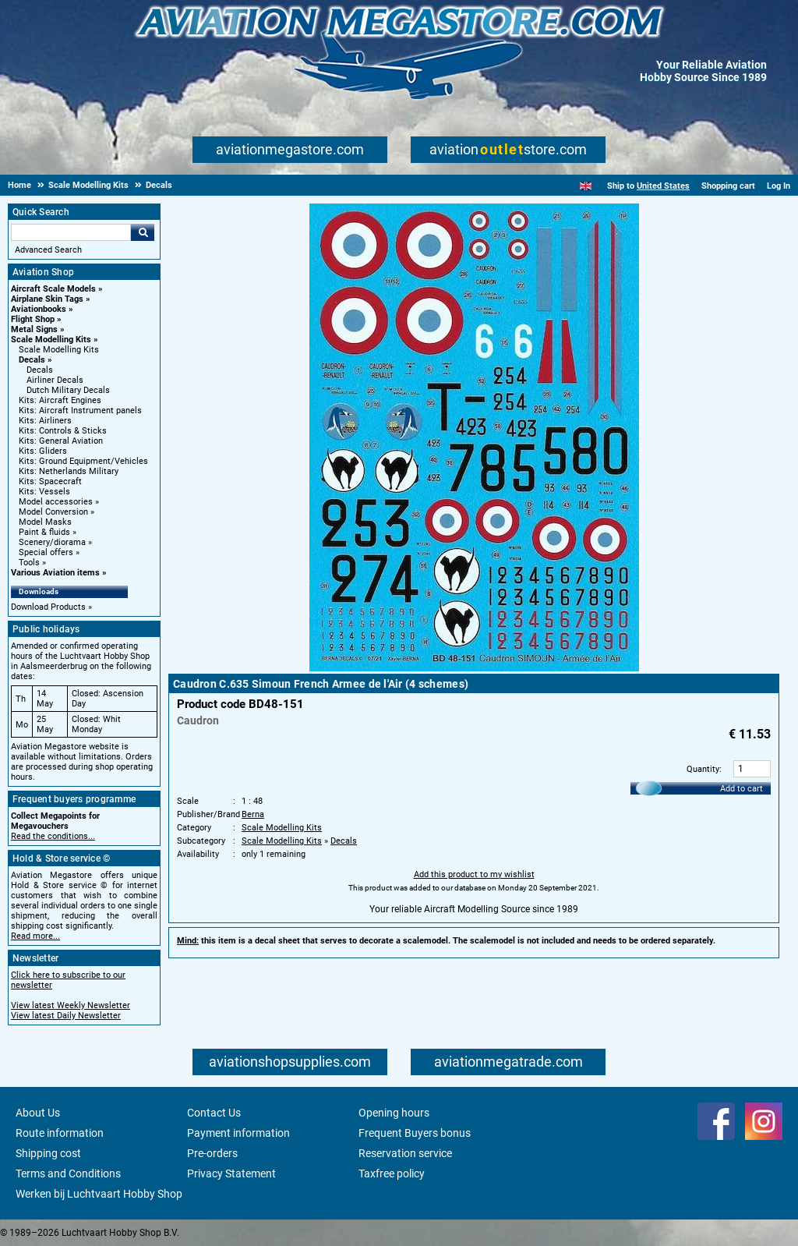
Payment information (238, 1133)
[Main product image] (474, 668)
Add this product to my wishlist (474, 874)
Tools (29, 563)
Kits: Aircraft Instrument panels (80, 410)
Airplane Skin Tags (47, 299)
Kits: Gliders (43, 451)
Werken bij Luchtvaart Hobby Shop (99, 1194)
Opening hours (393, 1112)
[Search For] (71, 232)
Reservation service (405, 1153)
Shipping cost (48, 1153)
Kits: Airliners (45, 421)
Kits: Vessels (44, 492)
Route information (60, 1133)
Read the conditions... (53, 836)
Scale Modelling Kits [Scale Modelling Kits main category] (59, 350)
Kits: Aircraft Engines (60, 400)
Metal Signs (34, 329)
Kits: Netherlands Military (68, 471)
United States (663, 186)
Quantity (703, 769)
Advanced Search (48, 250)
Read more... (35, 936)
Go (142, 232)
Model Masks (45, 522)
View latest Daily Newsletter (66, 1016)
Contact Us (214, 1112)
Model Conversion (53, 512)
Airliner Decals (54, 380)
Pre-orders (212, 1153)
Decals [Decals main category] (39, 370)
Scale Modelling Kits (51, 340)
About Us (38, 1112)
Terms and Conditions (68, 1173)
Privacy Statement (231, 1173)
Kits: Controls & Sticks (63, 431)
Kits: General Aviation (61, 441)
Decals (32, 360)
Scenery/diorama (52, 542)
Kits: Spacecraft (50, 481)
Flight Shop (33, 319)
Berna (253, 814)
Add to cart (741, 789)
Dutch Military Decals (68, 390)
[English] (585, 186)
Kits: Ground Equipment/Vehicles (83, 461)
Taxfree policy (391, 1173)
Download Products (48, 607)
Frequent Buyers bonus (414, 1133)
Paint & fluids (44, 532)
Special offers (46, 552)
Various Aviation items (55, 573)
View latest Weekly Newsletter (70, 1005)
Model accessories (56, 502)
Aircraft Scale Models (53, 289)
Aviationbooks (38, 309)
